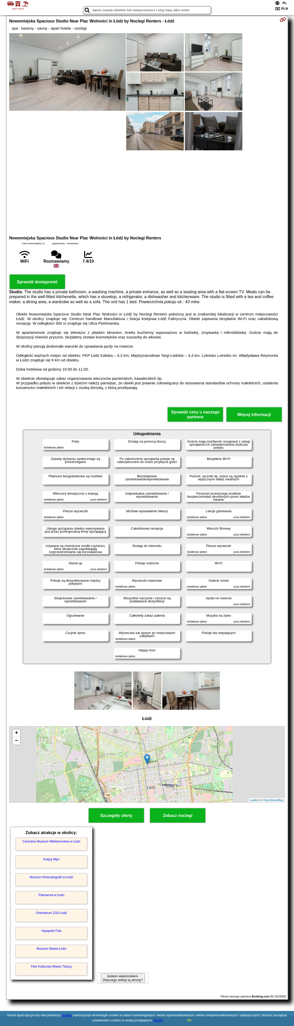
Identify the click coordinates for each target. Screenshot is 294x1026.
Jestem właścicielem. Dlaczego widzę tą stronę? (123, 978)
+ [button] (16, 733)
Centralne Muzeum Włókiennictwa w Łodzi (51, 841)
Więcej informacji (254, 414)
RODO (158, 1020)
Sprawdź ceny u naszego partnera (195, 414)
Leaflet (254, 800)
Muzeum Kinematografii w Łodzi (51, 877)
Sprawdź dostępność (37, 282)
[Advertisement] (147, 192)
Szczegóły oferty (116, 815)
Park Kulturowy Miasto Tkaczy (51, 966)
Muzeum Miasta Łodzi (51, 948)
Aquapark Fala (51, 931)
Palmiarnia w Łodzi (51, 895)
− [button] (16, 741)
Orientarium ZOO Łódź (51, 913)
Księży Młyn (51, 859)
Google (67, 1015)
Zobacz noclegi (178, 815)
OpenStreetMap (273, 800)
